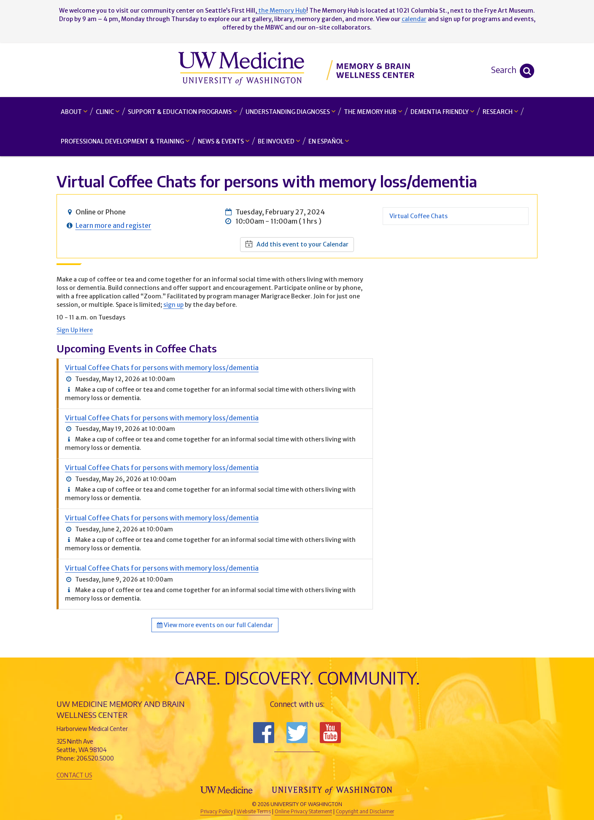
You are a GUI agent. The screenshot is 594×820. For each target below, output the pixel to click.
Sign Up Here (75, 330)
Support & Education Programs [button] (182, 112)
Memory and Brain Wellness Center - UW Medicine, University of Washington (297, 69)
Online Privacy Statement (303, 811)
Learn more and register (113, 225)
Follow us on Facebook (263, 732)
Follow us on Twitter (297, 732)
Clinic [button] (107, 112)
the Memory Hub (281, 10)
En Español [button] (328, 141)
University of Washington (333, 790)
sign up (173, 305)
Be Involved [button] (279, 141)
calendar (414, 19)
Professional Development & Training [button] (125, 141)
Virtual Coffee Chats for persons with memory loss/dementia (162, 367)
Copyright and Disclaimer (365, 811)
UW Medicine (227, 790)
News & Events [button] (223, 141)
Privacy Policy (216, 811)
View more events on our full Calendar (215, 625)
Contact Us (74, 775)
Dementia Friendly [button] (442, 112)
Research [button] (500, 112)
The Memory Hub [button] (373, 112)
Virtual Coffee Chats (418, 216)
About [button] (74, 112)
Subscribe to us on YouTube (330, 732)
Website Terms (254, 811)
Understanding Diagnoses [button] (290, 112)
